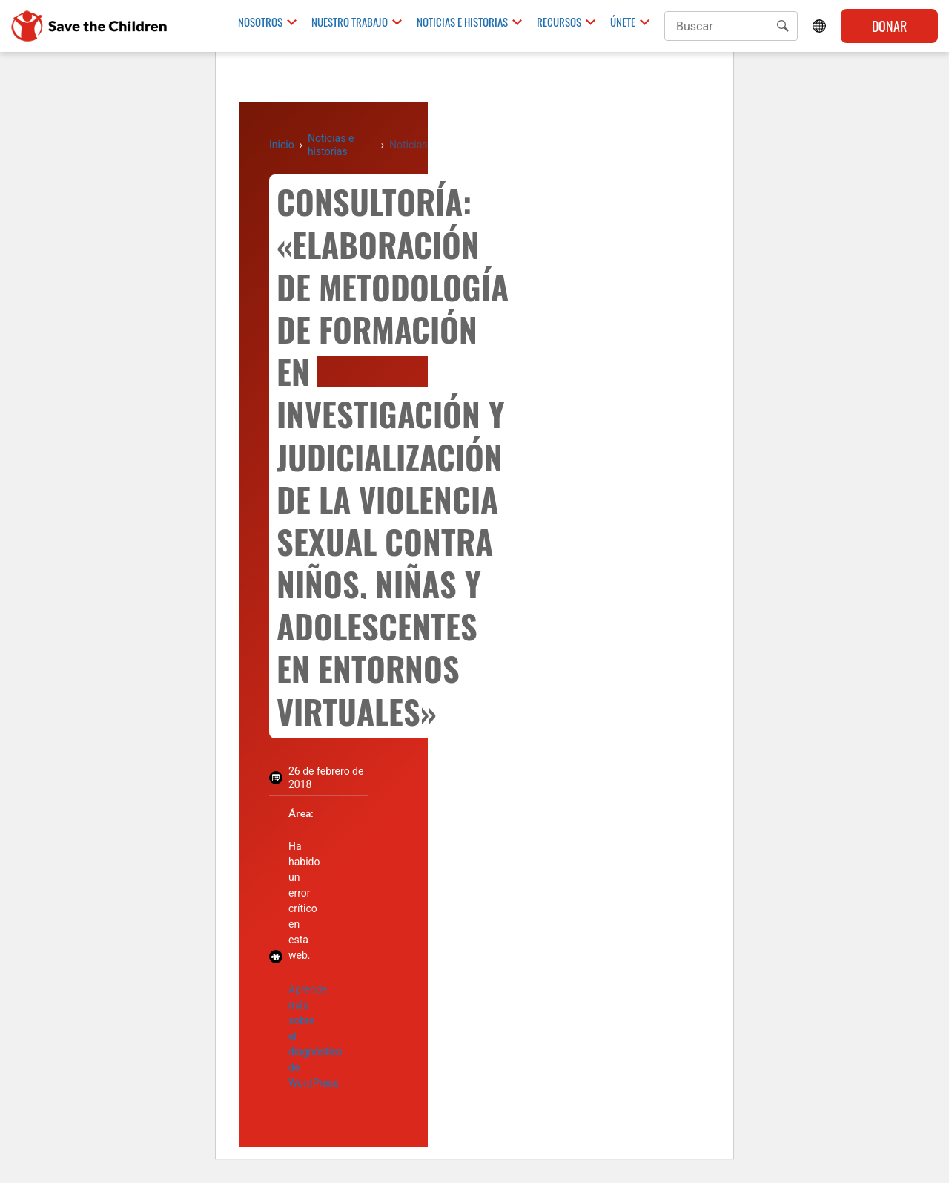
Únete (622, 22)
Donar (889, 26)
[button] (783, 26)
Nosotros (260, 22)
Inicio (281, 145)
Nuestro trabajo (349, 22)
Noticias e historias (462, 22)
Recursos (559, 22)
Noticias (408, 145)
